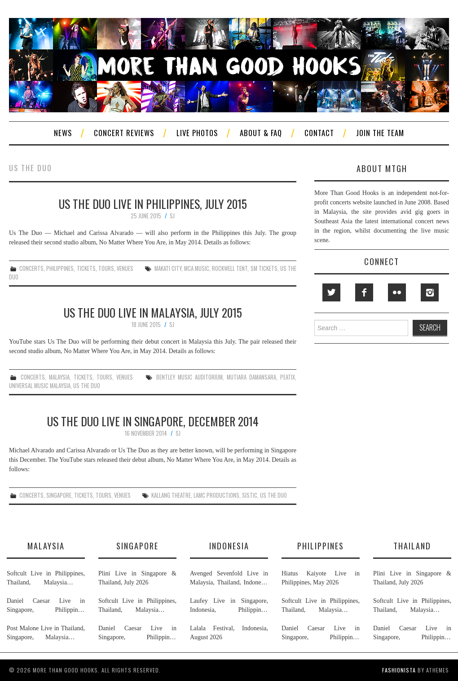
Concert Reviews (124, 132)
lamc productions (216, 495)
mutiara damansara (251, 377)
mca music (196, 268)
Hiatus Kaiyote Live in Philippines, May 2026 (321, 578)
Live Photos (197, 132)
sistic (249, 495)
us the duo (86, 385)
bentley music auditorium (189, 377)
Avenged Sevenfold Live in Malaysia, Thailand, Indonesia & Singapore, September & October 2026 (229, 578)
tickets (86, 268)
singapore (58, 495)
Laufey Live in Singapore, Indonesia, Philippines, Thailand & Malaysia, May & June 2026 (229, 606)
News (63, 132)
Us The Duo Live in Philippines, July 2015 (153, 203)
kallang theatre (171, 495)
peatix (287, 377)
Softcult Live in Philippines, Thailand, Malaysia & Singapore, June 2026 (46, 578)
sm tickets (264, 268)
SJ (172, 216)
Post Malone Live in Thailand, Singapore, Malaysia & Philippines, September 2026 (46, 633)
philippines (60, 268)
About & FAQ (261, 132)
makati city (167, 268)
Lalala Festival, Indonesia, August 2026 (229, 633)
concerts (31, 268)
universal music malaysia (39, 385)
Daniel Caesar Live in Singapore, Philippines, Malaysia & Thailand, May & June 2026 (46, 606)
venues (125, 268)
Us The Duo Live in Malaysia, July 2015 (153, 312)
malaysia (59, 377)
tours (106, 268)
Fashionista (399, 670)
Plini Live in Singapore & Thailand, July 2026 (137, 578)
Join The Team (380, 132)
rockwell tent (229, 268)
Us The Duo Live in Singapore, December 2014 (153, 420)
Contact (319, 132)
